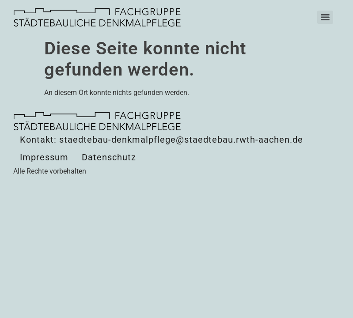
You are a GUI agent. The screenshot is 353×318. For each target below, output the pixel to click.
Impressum (44, 157)
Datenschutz (109, 157)
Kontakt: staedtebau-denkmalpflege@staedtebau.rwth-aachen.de (161, 139)
